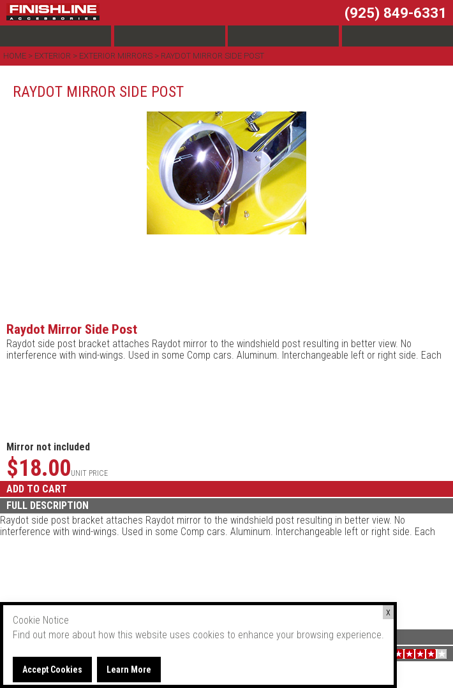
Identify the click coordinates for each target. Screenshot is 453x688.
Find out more (41, 635)
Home (15, 56)
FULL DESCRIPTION (47, 505)
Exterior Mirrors (115, 56)
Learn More (129, 669)
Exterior (52, 56)
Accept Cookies (52, 669)
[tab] (226, 505)
